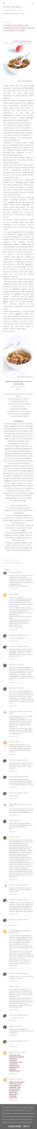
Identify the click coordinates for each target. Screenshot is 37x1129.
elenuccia (12, 572)
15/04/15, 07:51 (13, 787)
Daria (11, 742)
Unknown (12, 1079)
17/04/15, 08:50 (13, 1009)
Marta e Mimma (14, 885)
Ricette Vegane (17, 562)
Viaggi (16, 14)
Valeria (11, 820)
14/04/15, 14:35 (13, 588)
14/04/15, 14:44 (13, 659)
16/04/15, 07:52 (13, 914)
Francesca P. (13, 664)
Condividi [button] (5, 560)
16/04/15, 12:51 (13, 968)
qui (4, 167)
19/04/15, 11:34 (13, 1021)
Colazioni (10, 562)
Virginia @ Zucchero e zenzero (19, 711)
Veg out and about (12, 7)
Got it (26, 1126)
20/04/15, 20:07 (13, 1035)
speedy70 (12, 1026)
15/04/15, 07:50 (13, 771)
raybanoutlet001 (14, 1052)
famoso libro (29, 88)
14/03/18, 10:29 (13, 1100)
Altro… (22, 14)
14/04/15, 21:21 (13, 754)
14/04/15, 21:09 (13, 682)
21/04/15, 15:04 (13, 1046)
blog (16, 237)
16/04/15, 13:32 (13, 981)
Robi (10, 594)
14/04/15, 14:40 (13, 641)
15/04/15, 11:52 (12, 831)
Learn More (14, 1126)
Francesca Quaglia (15, 635)
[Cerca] (32, 3)
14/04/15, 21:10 (13, 706)
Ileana (11, 986)
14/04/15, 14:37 (13, 629)
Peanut (11, 837)
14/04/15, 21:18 (13, 736)
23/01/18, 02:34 (13, 1073)
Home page (7, 14)
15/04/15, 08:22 (13, 815)
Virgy (32, 85)
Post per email (14, 560)
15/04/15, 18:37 (13, 879)
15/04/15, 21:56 (13, 894)
